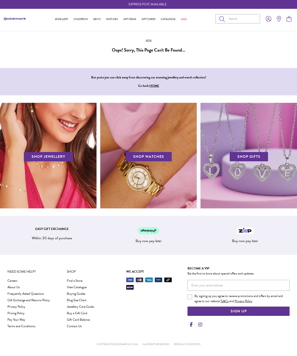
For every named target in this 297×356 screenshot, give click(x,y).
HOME (154, 85)
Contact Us (74, 326)
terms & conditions (187, 344)
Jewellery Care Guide (80, 306)
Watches (112, 19)
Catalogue (168, 19)
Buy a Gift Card (77, 313)
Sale (184, 19)
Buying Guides (76, 293)
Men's (97, 19)
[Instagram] (199, 324)
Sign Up (239, 311)
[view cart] (289, 19)
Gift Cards (148, 19)
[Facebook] (191, 324)
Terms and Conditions (21, 326)
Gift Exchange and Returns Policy (28, 300)
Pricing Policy (16, 313)
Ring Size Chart (77, 300)
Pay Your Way (16, 319)
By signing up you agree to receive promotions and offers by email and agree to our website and (238, 299)
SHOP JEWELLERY (48, 156)
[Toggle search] (223, 18)
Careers (12, 280)
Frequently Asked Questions (25, 293)
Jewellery (61, 19)
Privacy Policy (16, 306)
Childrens (81, 19)
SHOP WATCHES (148, 156)
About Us (13, 287)
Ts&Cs (224, 301)
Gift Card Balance (78, 319)
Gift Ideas (129, 19)
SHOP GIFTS (248, 156)
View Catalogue (77, 287)
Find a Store (74, 280)
